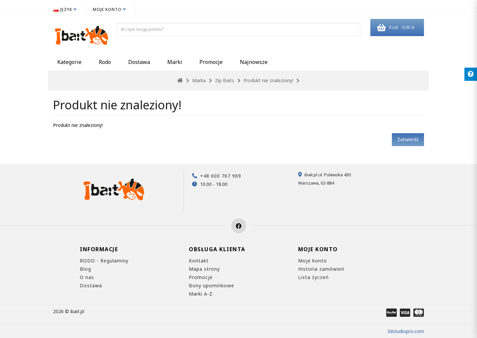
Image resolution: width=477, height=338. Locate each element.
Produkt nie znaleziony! (268, 80)
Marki (174, 62)
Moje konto (312, 260)
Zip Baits (224, 80)
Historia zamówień (321, 269)
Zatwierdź (408, 139)
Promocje (211, 62)
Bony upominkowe (211, 285)
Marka (199, 80)
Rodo (105, 62)
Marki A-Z (201, 294)
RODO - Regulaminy (104, 260)
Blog (85, 269)
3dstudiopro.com (405, 331)
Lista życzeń (313, 277)
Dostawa (139, 62)
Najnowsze (254, 62)
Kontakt (199, 260)
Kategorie (69, 62)
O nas (87, 277)
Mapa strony (204, 269)
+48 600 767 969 (220, 176)
